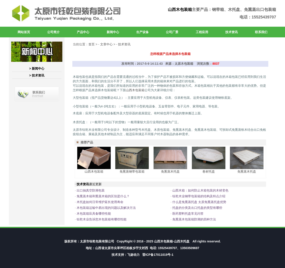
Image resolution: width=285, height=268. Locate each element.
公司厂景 (172, 32)
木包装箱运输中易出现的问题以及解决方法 (106, 208)
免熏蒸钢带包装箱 (132, 171)
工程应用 (202, 32)
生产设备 (142, 32)
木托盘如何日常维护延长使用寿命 (100, 202)
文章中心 (106, 44)
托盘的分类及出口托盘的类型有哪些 (197, 208)
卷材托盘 (208, 171)
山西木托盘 (181, 241)
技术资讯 (231, 32)
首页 (91, 44)
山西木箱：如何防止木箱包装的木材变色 (200, 190)
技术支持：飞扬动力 (126, 254)
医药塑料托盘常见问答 (188, 213)
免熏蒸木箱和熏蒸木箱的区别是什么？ (103, 196)
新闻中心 (113, 32)
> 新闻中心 (36, 68)
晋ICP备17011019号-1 (157, 254)
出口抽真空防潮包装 (91, 190)
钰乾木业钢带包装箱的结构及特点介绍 (198, 196)
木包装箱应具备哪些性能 (94, 213)
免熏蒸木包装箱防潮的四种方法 (194, 219)
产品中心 (83, 32)
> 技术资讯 (36, 75)
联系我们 (261, 32)
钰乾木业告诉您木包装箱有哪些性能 (101, 219)
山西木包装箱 (180, 9)
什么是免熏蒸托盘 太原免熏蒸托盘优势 (199, 202)
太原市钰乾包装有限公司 (97, 241)
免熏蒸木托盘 (170, 171)
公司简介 (53, 32)
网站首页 (24, 32)
